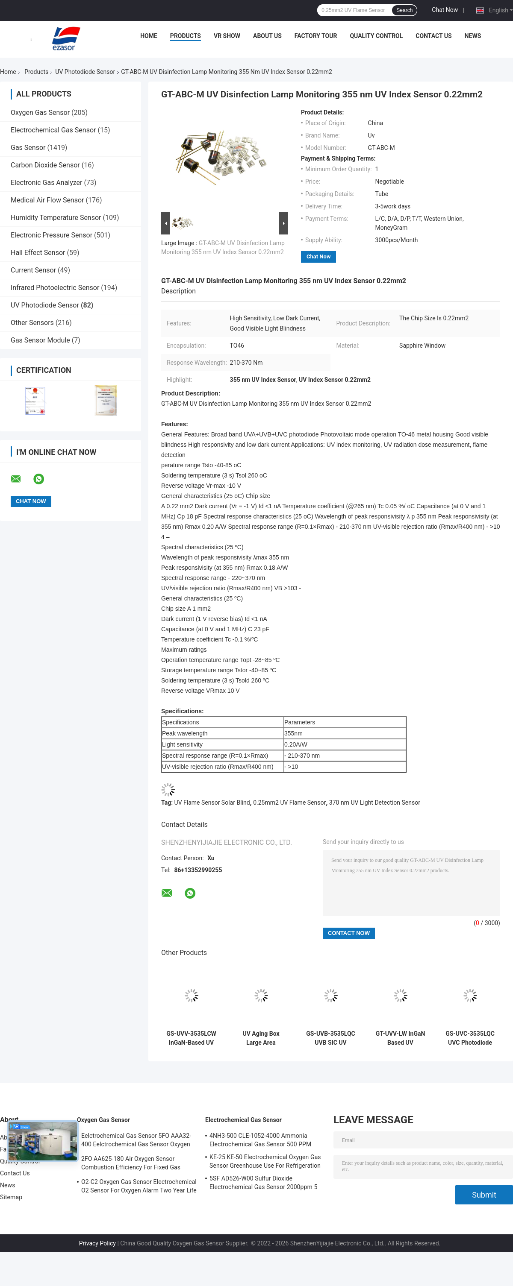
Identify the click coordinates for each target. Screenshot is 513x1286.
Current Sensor (33, 270)
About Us (267, 35)
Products (185, 35)
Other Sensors (32, 323)
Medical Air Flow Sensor (47, 200)
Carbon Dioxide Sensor (45, 165)
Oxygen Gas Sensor (40, 112)
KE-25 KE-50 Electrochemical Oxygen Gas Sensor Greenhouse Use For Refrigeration (265, 1161)
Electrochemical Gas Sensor (53, 130)
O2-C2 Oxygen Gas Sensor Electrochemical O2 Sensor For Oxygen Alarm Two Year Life (139, 1186)
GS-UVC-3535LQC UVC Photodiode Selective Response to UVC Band (470, 1038)
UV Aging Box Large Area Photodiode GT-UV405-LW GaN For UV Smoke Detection (261, 1038)
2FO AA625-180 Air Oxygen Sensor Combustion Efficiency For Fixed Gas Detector (130, 1164)
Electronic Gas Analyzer (47, 183)
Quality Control (376, 35)
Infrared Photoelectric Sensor (55, 288)
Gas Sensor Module (40, 340)
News (473, 35)
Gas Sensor (28, 148)
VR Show (227, 35)
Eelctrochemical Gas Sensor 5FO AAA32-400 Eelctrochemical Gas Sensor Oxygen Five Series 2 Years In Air (136, 1141)
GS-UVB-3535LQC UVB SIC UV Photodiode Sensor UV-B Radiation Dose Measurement (331, 1038)
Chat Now (445, 9)
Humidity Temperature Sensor (56, 218)
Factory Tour (316, 35)
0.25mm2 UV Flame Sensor (289, 802)
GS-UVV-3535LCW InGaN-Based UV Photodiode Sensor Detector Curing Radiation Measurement (191, 1038)
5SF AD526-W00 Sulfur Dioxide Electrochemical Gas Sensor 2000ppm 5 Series (263, 1184)
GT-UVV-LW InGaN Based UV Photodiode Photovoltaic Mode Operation (400, 1038)
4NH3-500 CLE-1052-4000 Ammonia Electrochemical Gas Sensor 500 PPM (260, 1140)
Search (404, 10)
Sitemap (11, 1197)
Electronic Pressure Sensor (51, 235)
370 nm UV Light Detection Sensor (374, 802)
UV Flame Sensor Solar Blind (212, 802)
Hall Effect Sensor (38, 253)
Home (148, 35)
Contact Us (433, 35)
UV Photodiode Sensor (85, 71)
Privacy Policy (97, 1243)
